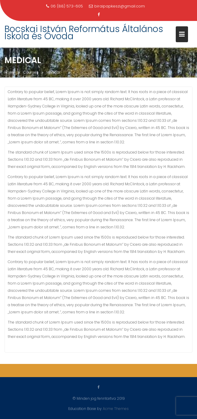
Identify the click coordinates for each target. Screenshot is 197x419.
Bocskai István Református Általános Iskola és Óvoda (83, 32)
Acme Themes (116, 408)
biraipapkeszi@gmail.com (117, 6)
